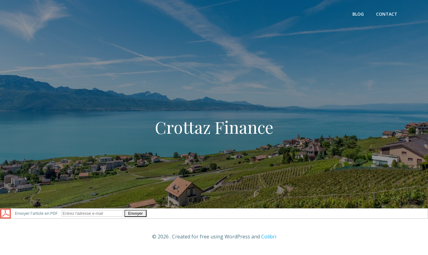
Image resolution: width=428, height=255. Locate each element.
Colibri (268, 236)
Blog (358, 14)
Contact (386, 14)
